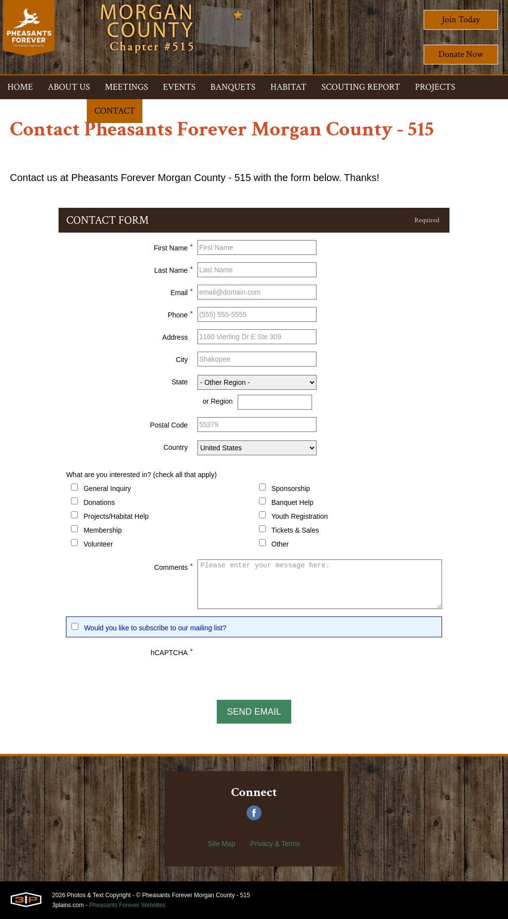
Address (175, 337)
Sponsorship (290, 488)
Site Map (221, 844)
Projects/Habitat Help (116, 516)
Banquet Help (292, 502)
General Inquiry (107, 488)
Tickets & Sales (295, 530)
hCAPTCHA (172, 651)
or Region (217, 401)
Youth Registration (299, 516)
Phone (180, 313)
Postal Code (169, 425)
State (180, 382)
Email (181, 291)
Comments (173, 565)
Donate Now (461, 54)
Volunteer (98, 544)
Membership (102, 530)
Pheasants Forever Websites (127, 905)
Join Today (461, 19)
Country (175, 447)
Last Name (173, 268)
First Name (173, 246)
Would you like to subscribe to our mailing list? (155, 628)
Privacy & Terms (275, 844)
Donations (99, 502)
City (182, 360)
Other (280, 544)
